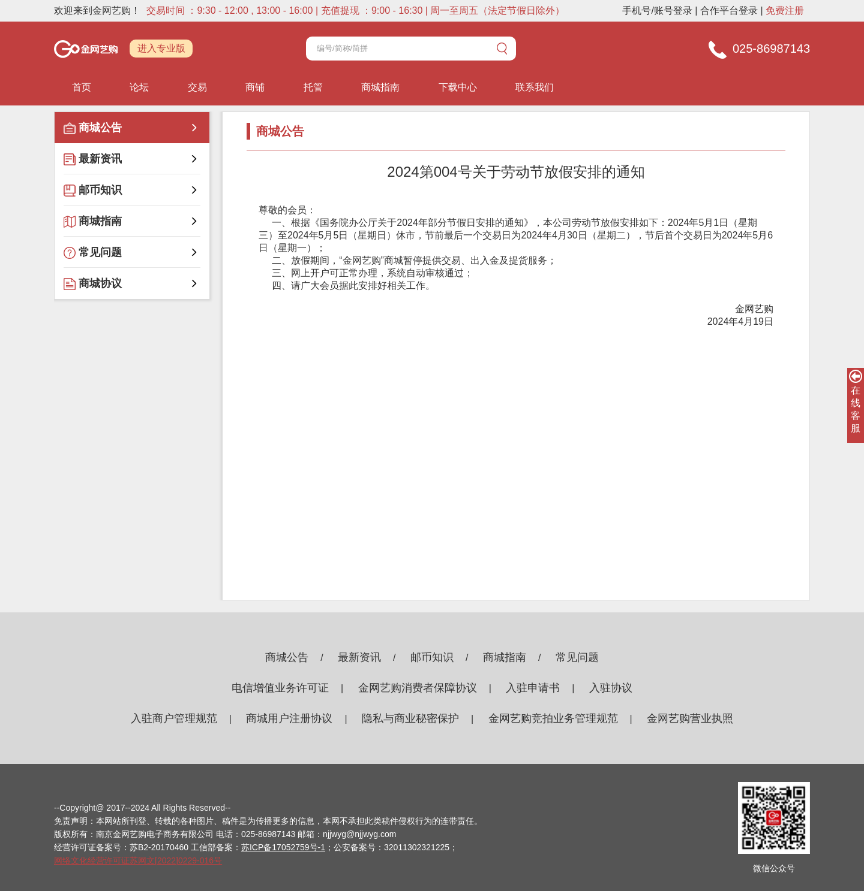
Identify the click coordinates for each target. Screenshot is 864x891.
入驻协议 (610, 688)
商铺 (255, 87)
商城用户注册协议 (289, 718)
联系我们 (534, 87)
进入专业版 (161, 48)
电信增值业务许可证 (280, 688)
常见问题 (577, 657)
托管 (313, 87)
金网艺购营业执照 (690, 718)
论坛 (139, 87)
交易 (197, 87)
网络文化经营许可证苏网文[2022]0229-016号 (138, 860)
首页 (81, 87)
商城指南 (380, 87)
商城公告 (286, 657)
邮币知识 (432, 657)
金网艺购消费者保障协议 (417, 688)
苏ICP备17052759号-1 (283, 847)
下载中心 (458, 87)
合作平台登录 (729, 10)
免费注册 (785, 10)
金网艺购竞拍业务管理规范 (553, 718)
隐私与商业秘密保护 (410, 718)
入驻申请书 (533, 688)
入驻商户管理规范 (174, 718)
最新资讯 (359, 657)
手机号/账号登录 (657, 10)
